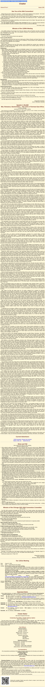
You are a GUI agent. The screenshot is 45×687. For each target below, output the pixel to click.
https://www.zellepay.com (29, 665)
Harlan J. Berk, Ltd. (17, 440)
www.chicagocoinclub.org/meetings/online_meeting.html (16, 576)
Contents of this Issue (5, 1)
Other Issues (15, 1)
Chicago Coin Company (27, 439)
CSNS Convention (17, 439)
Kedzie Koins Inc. (26, 440)
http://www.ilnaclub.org (12, 606)
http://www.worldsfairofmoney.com (29, 596)
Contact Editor (24, 1)
